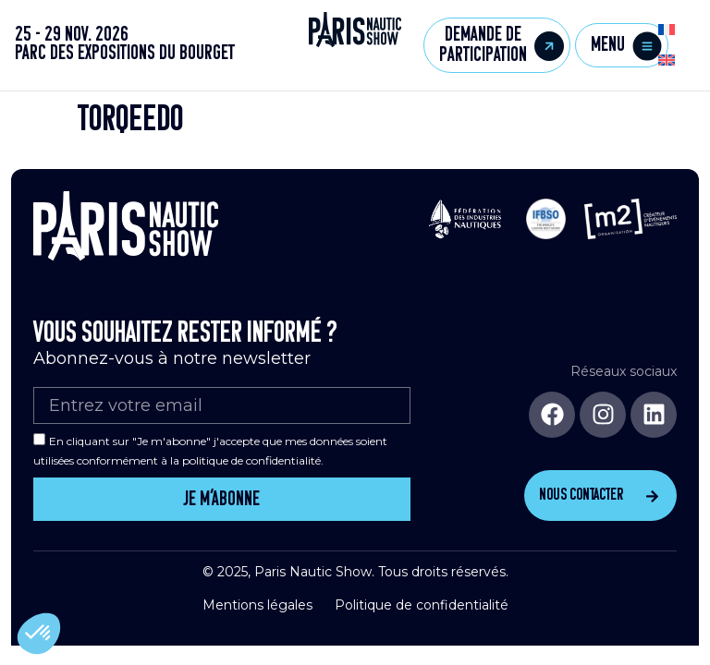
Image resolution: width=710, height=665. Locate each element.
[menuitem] (666, 30)
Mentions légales (257, 605)
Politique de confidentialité (421, 605)
